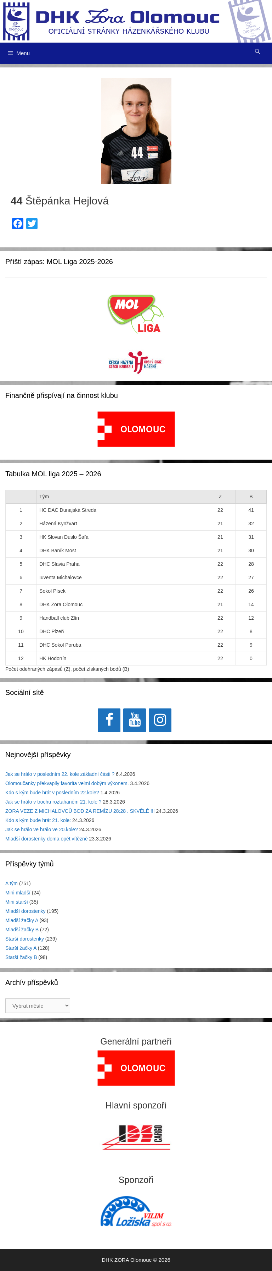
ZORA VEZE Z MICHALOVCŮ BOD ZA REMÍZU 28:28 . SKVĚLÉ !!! (80, 811)
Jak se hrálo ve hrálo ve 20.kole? (41, 829)
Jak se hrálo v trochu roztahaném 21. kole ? (53, 802)
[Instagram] (160, 720)
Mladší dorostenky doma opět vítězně (46, 839)
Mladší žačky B (22, 929)
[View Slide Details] (136, 429)
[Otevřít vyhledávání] (257, 51)
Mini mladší (17, 892)
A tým (11, 883)
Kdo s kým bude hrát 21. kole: (38, 820)
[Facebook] (109, 720)
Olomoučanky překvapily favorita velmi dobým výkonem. (67, 783)
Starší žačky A (20, 948)
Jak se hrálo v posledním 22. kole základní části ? (59, 774)
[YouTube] (134, 720)
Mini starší (16, 902)
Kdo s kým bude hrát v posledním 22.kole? (52, 792)
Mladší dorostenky (25, 911)
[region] (136, 432)
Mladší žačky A (21, 920)
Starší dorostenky (24, 939)
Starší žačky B (21, 957)
